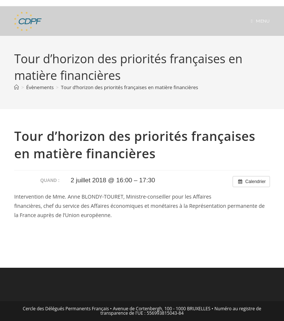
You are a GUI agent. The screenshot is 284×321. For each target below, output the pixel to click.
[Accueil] (16, 87)
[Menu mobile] (260, 21)
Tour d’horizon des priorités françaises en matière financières (129, 87)
